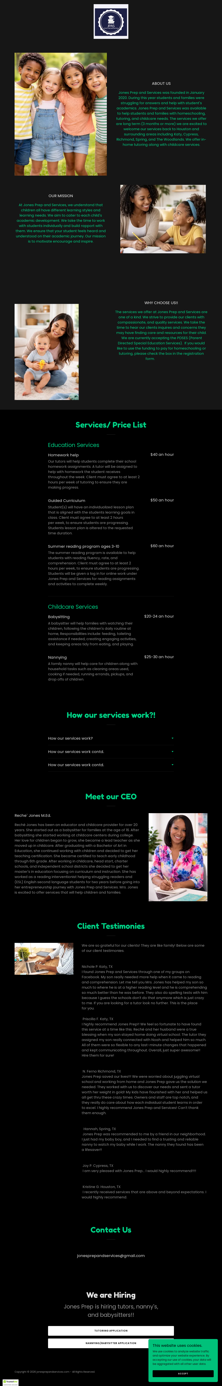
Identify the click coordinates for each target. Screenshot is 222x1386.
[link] (111, 21)
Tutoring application (111, 1330)
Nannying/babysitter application (111, 1343)
